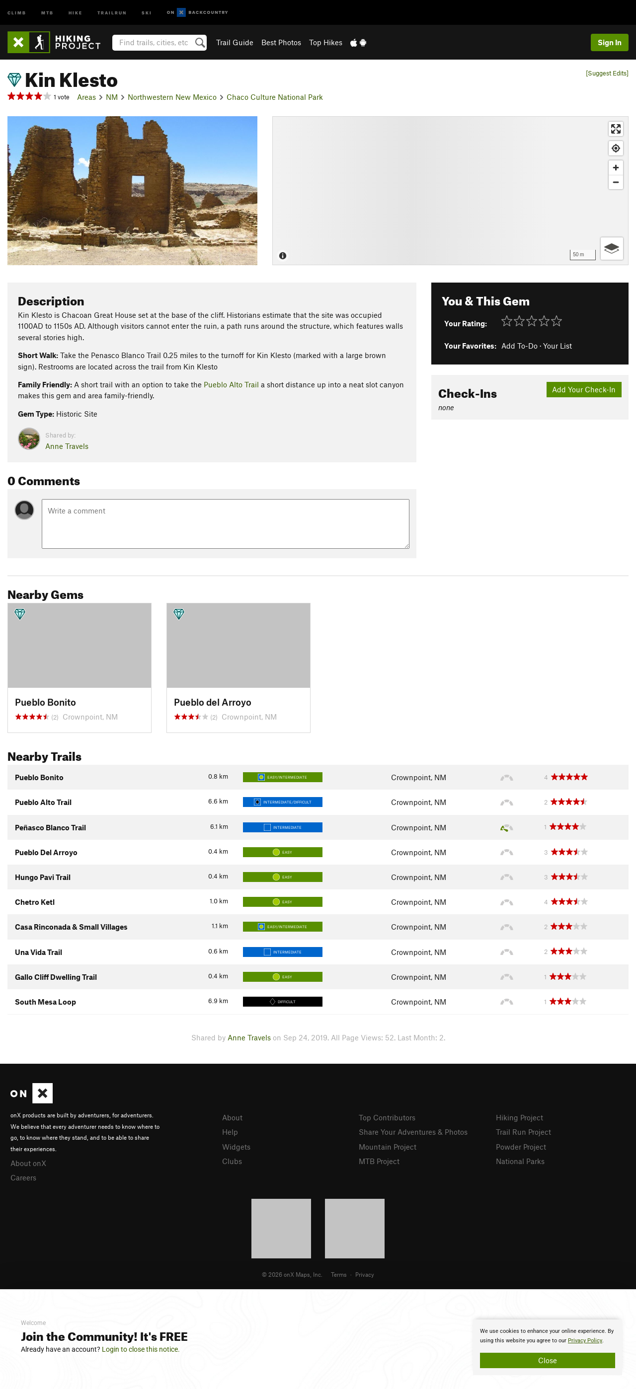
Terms (339, 1274)
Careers (23, 1177)
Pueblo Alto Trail (231, 384)
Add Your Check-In (584, 389)
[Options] (612, 248)
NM (112, 96)
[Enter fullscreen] (616, 129)
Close (547, 1360)
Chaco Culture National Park (275, 96)
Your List (557, 345)
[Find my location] (616, 148)
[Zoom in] (616, 167)
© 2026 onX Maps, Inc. (292, 1274)
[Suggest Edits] (607, 73)
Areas (86, 96)
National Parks (520, 1161)
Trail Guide (234, 42)
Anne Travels (66, 445)
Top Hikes (325, 42)
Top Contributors (387, 1117)
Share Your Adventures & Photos (413, 1131)
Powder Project (521, 1146)
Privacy (364, 1274)
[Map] (450, 191)
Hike (75, 12)
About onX (28, 1163)
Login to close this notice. (141, 1349)
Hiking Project (519, 1117)
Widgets (236, 1146)
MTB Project (379, 1161)
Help (230, 1131)
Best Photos (281, 42)
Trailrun (112, 12)
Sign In (610, 42)
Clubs (232, 1161)
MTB (47, 12)
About (232, 1117)
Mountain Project (387, 1146)
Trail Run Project (523, 1131)
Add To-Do (519, 345)
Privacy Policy (585, 1340)
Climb (16, 12)
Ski (147, 12)
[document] (547, 1347)
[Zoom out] (616, 182)
